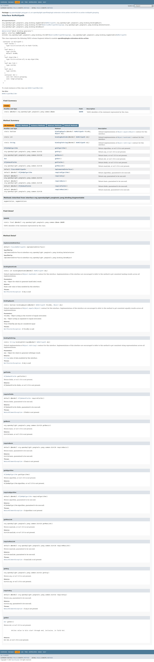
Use (22, 2)
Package (11, 2)
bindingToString (61, 142)
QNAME (81, 112)
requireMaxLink (61, 189)
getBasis (58, 155)
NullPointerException (12, 292)
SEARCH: (130, 6)
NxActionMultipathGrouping (53, 25)
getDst (57, 158)
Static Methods (22, 125)
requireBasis (60, 181)
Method (26, 8)
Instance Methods (38, 125)
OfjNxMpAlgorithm (11, 148)
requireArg (59, 176)
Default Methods (70, 125)
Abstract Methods (55, 125)
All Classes (4, 5)
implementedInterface (63, 169)
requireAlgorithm (62, 172)
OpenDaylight (16, 660)
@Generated (6, 31)
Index (40, 2)
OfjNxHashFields (10, 162)
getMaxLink (59, 166)
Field (15, 8)
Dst (5, 158)
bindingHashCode (61, 137)
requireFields (60, 186)
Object (57, 133)
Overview (4, 2)
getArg (57, 151)
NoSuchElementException (13, 412)
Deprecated (33, 2)
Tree (26, 2)
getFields (59, 162)
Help (44, 2)
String (12, 142)
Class (13, 169)
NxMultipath (50, 23)
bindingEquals (60, 131)
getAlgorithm (60, 148)
